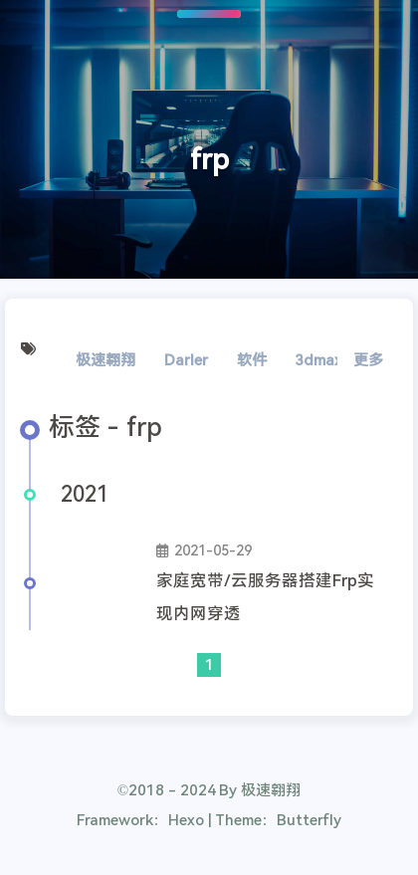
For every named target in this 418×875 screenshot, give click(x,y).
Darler (186, 360)
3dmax (318, 360)
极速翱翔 (105, 360)
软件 (252, 360)
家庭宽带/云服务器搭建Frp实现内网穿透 (265, 597)
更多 (368, 360)
